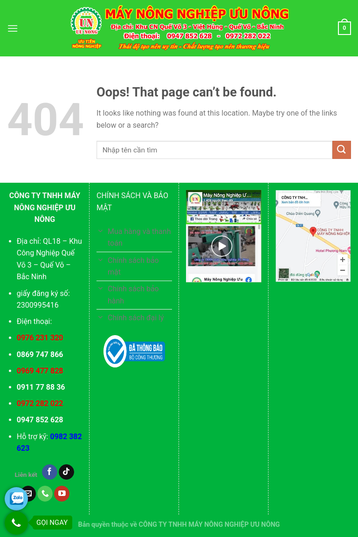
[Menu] (12, 28)
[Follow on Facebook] (49, 472)
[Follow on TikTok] (66, 472)
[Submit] (341, 150)
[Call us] (45, 494)
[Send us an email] (28, 494)
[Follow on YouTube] (61, 494)
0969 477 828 (40, 370)
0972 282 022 (40, 403)
